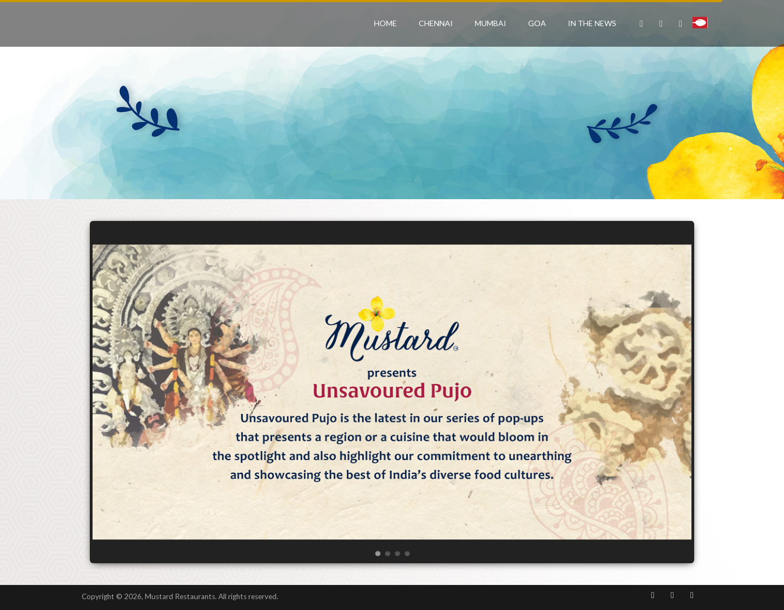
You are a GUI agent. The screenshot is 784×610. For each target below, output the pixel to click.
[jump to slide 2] (387, 552)
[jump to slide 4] (407, 552)
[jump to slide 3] (397, 552)
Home (385, 23)
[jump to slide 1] (377, 552)
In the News (592, 23)
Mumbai (490, 23)
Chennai (436, 23)
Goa (537, 23)
